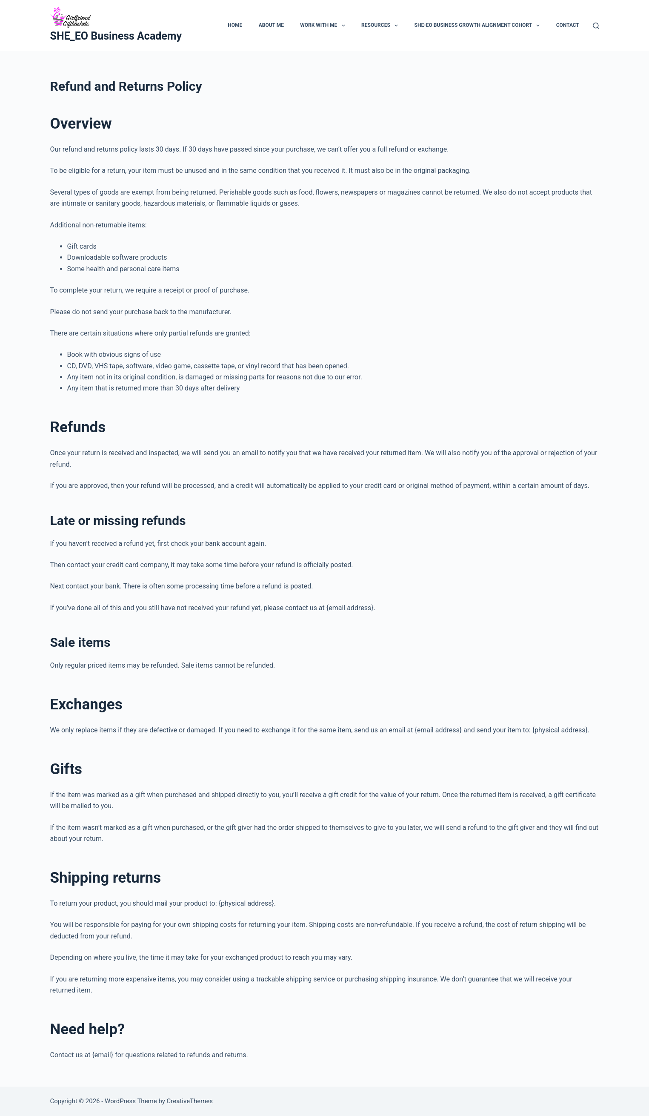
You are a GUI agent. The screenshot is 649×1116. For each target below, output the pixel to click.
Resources (381, 25)
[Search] (596, 26)
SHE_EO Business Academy (116, 36)
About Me (271, 25)
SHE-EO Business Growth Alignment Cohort (479, 25)
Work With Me (324, 25)
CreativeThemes (190, 1101)
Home (235, 25)
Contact (567, 25)
